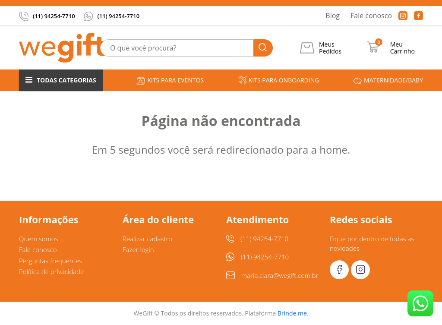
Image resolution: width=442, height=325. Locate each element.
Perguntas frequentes (50, 260)
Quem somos (38, 238)
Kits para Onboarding (278, 80)
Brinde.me (292, 313)
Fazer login (138, 249)
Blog (332, 15)
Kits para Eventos (170, 80)
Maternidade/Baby (388, 80)
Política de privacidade (51, 271)
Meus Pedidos (330, 48)
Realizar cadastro (147, 238)
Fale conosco (371, 15)
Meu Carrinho (402, 48)
